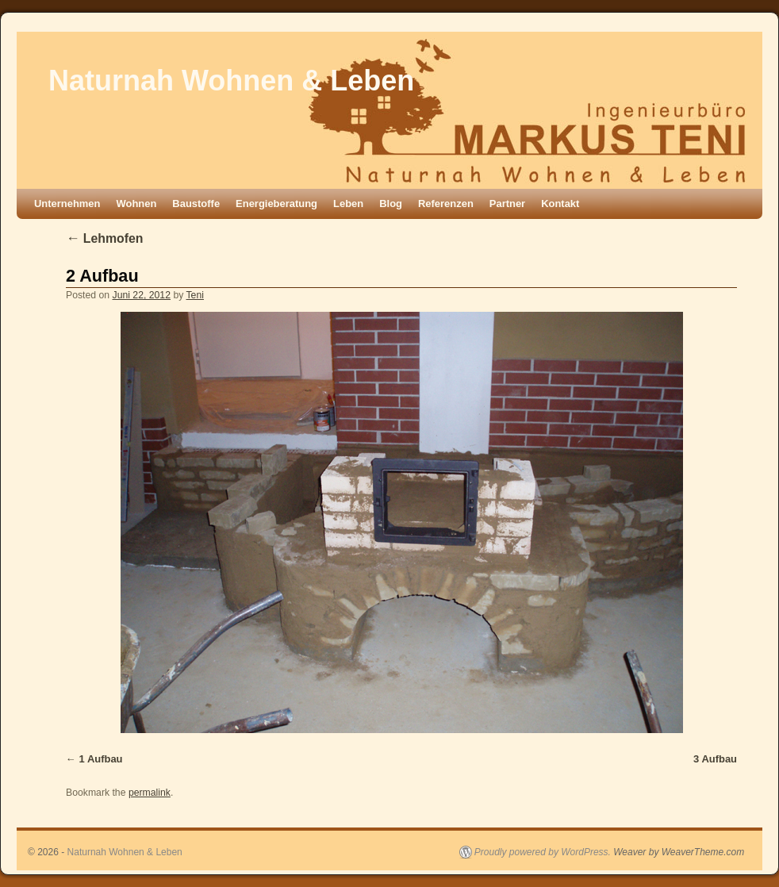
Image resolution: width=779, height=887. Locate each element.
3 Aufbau (715, 759)
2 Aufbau (102, 276)
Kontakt (560, 203)
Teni (195, 295)
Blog (390, 203)
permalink (150, 792)
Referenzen (446, 203)
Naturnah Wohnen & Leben (231, 80)
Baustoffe (196, 203)
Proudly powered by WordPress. (542, 852)
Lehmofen (104, 238)
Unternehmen (67, 203)
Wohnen (137, 203)
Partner (507, 203)
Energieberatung (276, 203)
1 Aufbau (101, 759)
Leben (348, 203)
